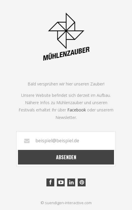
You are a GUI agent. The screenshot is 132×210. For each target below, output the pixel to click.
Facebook (76, 110)
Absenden (66, 157)
